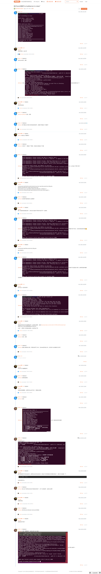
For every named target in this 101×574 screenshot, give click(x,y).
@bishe (19, 49)
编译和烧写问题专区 (20, 8)
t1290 (20, 407)
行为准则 (71, 571)
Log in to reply (84, 8)
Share (81, 43)
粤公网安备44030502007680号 (51, 571)
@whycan (24, 58)
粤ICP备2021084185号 (39, 571)
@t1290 (19, 472)
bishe (20, 11)
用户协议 (75, 571)
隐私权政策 (80, 571)
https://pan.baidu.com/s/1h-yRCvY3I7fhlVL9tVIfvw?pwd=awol (53, 324)
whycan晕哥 (21, 47)
